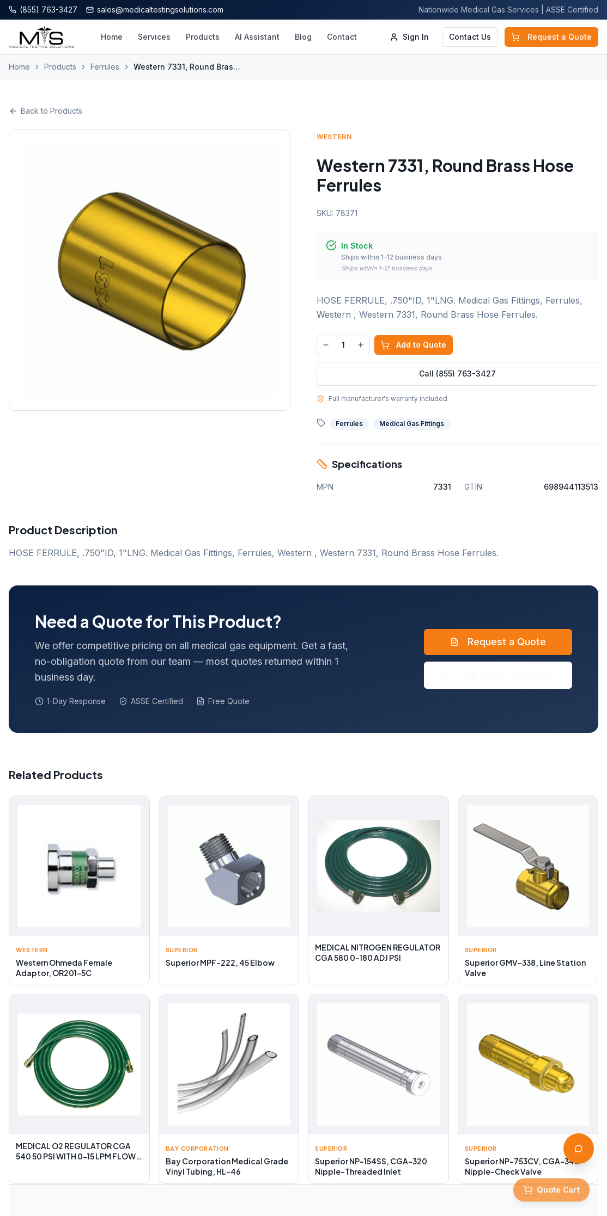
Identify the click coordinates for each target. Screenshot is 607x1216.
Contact (342, 36)
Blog (303, 36)
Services (154, 36)
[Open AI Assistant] (578, 1148)
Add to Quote (413, 344)
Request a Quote (551, 36)
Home (112, 36)
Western (334, 137)
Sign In (409, 36)
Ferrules (104, 66)
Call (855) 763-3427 (457, 373)
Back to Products (45, 110)
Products (203, 36)
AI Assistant (257, 36)
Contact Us (470, 36)
